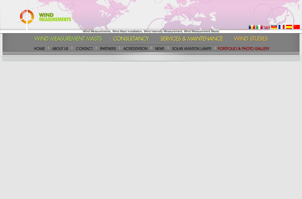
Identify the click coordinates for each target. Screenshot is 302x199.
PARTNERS (108, 49)
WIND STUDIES (251, 39)
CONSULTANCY (131, 39)
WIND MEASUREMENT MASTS (68, 39)
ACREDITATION (135, 49)
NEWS (159, 49)
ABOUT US (60, 49)
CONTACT (84, 49)
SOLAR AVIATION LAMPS (191, 49)
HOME (39, 49)
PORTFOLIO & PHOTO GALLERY (243, 48)
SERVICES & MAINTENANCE (191, 39)
